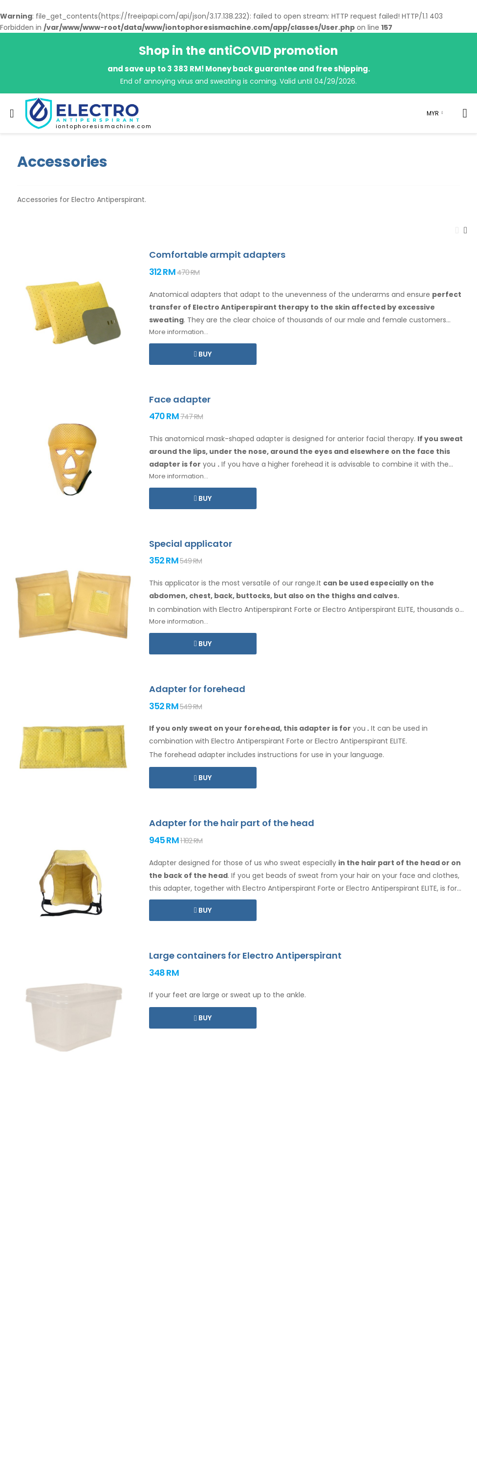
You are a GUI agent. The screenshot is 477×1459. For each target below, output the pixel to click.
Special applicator (190, 544)
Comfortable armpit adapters (217, 254)
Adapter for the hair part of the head (231, 823)
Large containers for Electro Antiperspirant (245, 955)
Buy (204, 354)
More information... (178, 332)
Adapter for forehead (197, 689)
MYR (433, 113)
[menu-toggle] (12, 113)
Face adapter (180, 399)
